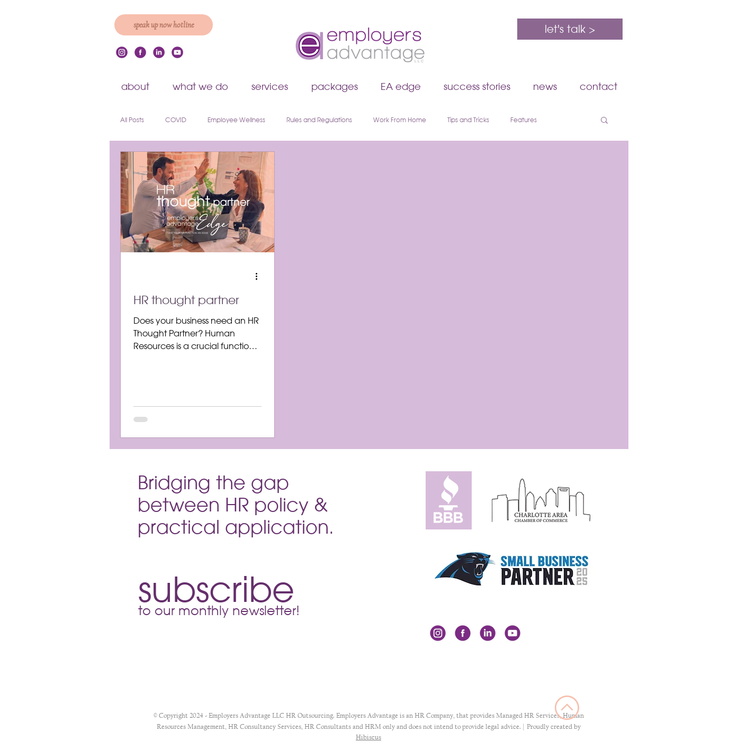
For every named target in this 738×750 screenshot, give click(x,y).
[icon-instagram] (122, 52)
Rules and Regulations (319, 120)
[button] (544, 86)
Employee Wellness (236, 120)
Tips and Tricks (468, 120)
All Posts (132, 120)
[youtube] (177, 52)
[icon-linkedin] (159, 52)
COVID (175, 120)
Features (523, 120)
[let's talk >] (570, 29)
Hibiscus (368, 737)
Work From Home (399, 120)
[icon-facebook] (140, 52)
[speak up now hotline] (163, 24)
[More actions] (260, 276)
